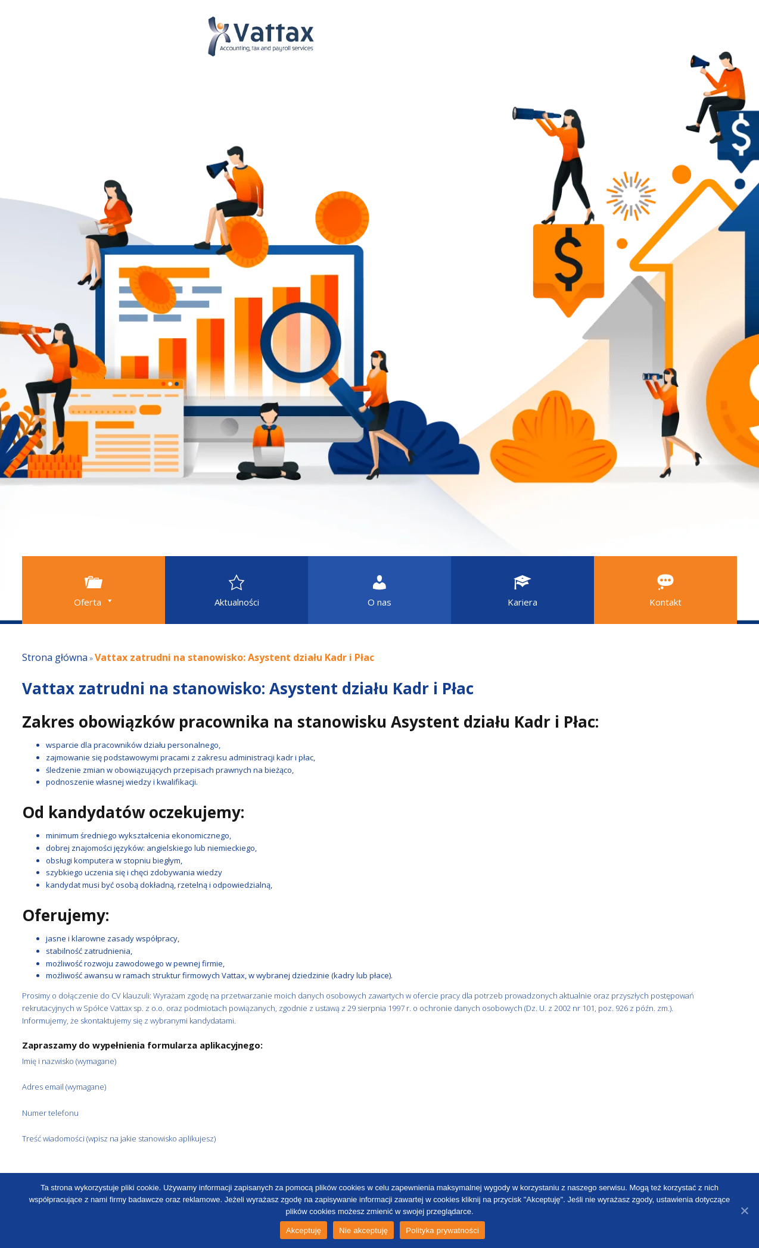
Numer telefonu (145, 1112)
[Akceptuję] (744, 1210)
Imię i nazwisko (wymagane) (164, 1061)
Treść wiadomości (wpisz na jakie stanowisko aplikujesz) (213, 1138)
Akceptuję (303, 1230)
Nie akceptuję (363, 1230)
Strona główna (55, 657)
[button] (93, 590)
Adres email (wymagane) (159, 1086)
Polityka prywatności (442, 1230)
